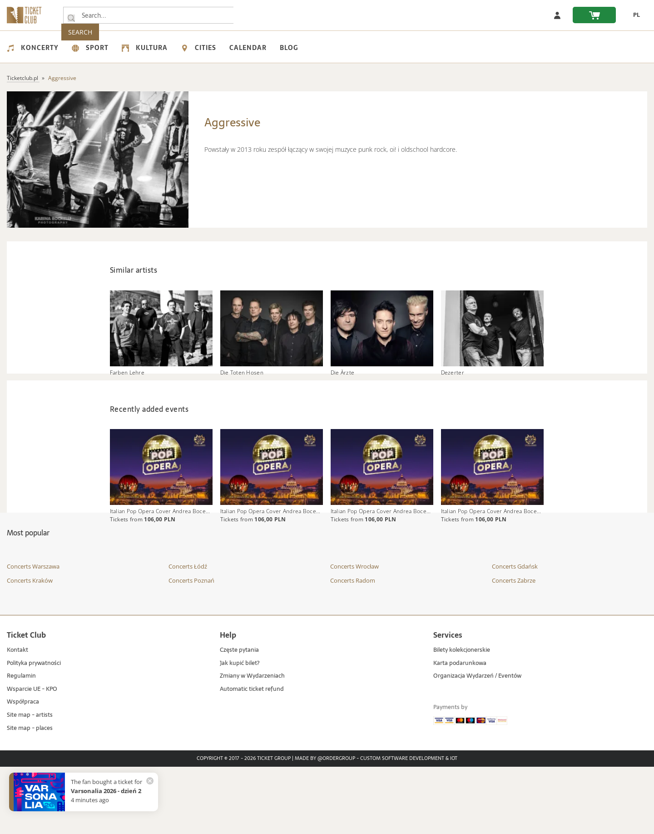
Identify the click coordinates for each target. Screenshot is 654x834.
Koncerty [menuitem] (33, 48)
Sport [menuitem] (90, 48)
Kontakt (17, 717)
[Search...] (71, 15)
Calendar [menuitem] (248, 48)
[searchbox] (154, 15)
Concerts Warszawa (33, 633)
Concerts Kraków (30, 648)
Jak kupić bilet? (239, 730)
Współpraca (23, 769)
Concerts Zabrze (513, 648)
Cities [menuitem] (198, 48)
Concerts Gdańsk (515, 633)
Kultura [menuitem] (145, 48)
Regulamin (21, 743)
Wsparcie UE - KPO (32, 756)
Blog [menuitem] (289, 48)
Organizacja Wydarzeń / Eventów (477, 743)
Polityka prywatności (34, 730)
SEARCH (264, 15)
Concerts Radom (352, 648)
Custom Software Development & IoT (408, 825)
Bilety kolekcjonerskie (461, 717)
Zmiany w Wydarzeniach (252, 743)
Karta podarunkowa (459, 730)
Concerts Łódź (187, 633)
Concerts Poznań (191, 648)
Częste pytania (239, 717)
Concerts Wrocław (354, 633)
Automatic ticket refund (252, 756)
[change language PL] (632, 15)
